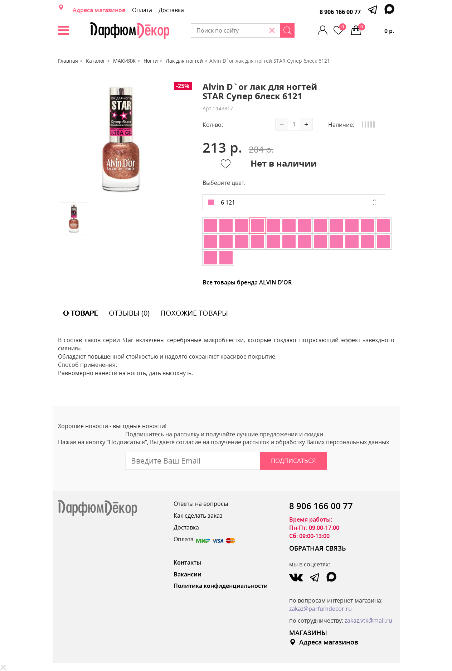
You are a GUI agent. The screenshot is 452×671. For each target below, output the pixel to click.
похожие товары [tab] (194, 313)
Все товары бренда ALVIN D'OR (247, 282)
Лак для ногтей (184, 60)
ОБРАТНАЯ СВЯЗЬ (317, 548)
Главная (68, 60)
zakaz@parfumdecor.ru (320, 609)
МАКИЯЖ (124, 60)
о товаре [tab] (80, 313)
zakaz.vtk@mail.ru (368, 620)
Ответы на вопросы (201, 504)
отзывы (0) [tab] (129, 313)
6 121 (221, 202)
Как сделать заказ (198, 515)
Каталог (95, 60)
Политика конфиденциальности (221, 586)
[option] (121, 139)
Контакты (187, 562)
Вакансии (187, 574)
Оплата (142, 10)
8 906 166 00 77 (340, 12)
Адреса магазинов (99, 10)
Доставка (171, 10)
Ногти (151, 60)
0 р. (376, 29)
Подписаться (293, 460)
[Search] (287, 30)
